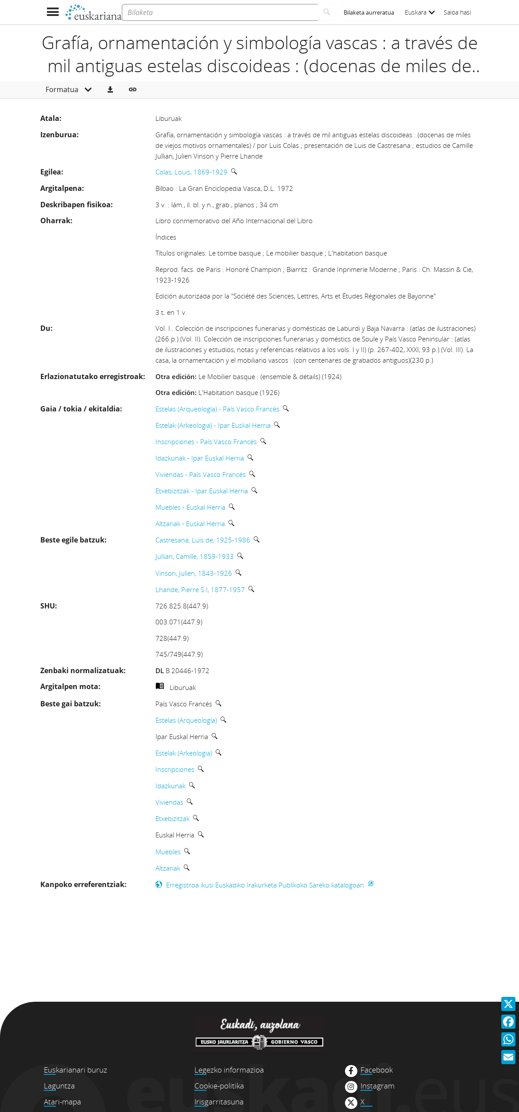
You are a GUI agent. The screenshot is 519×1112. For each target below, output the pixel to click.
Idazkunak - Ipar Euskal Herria (199, 457)
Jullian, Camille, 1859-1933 (194, 556)
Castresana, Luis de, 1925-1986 (202, 539)
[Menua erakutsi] (52, 12)
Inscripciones (174, 769)
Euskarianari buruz (75, 1070)
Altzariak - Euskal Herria (190, 523)
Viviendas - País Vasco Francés (200, 474)
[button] (110, 89)
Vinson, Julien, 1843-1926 (193, 573)
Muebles (168, 851)
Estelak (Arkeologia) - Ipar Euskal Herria (213, 425)
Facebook (376, 1070)
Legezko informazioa (229, 1070)
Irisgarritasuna (219, 1102)
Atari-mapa (62, 1102)
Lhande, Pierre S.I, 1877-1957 (200, 589)
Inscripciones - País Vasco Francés (206, 441)
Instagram (377, 1086)
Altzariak (167, 868)
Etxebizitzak (172, 818)
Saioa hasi (457, 12)
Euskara (420, 12)
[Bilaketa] (220, 12)
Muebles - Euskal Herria (190, 507)
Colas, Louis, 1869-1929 (191, 171)
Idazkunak (170, 785)
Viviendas (169, 802)
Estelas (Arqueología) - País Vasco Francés (217, 408)
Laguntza (59, 1086)
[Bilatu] (327, 12)
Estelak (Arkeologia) (183, 752)
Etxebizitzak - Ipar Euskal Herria (201, 490)
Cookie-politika (219, 1086)
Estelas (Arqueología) (186, 720)
